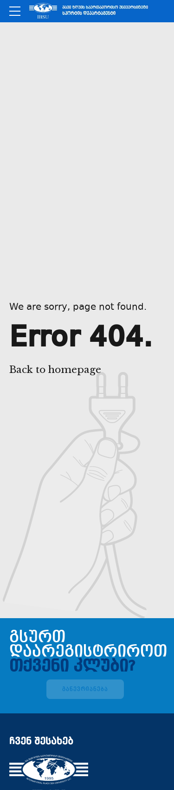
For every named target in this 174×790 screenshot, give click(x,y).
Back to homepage (55, 370)
